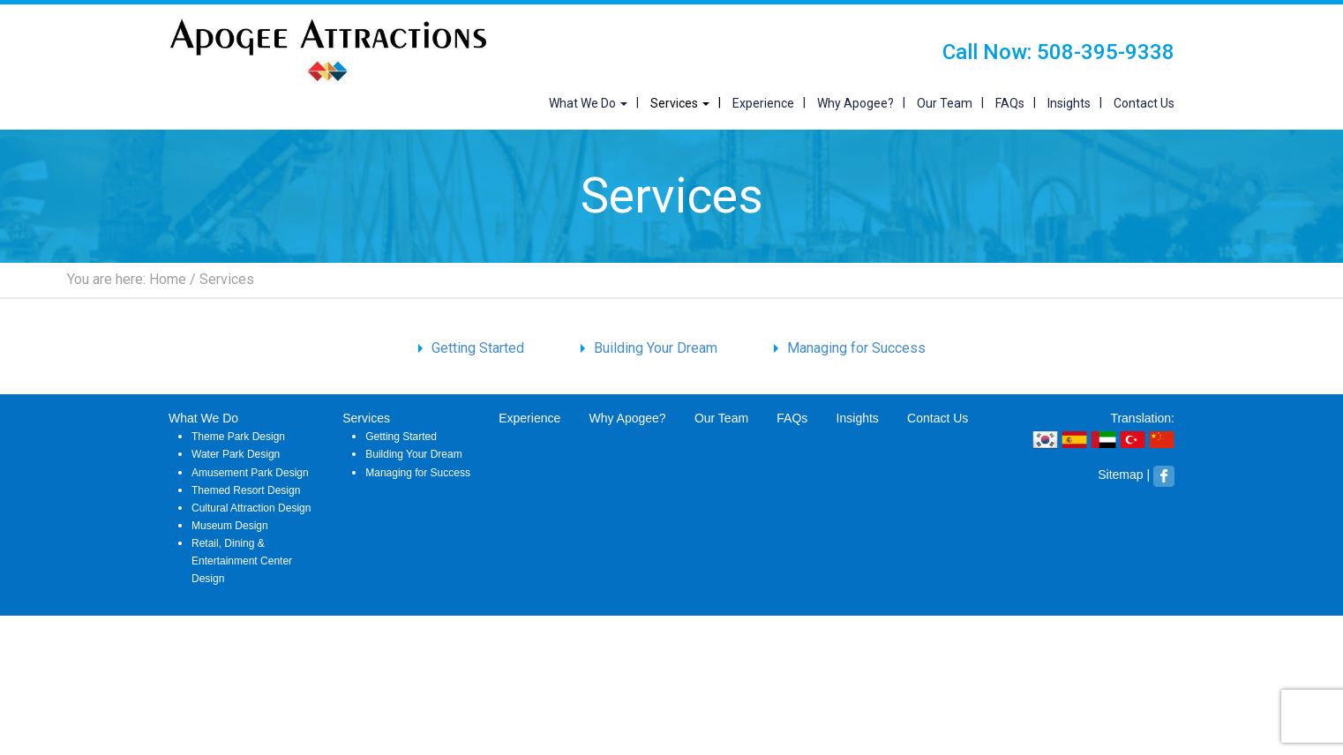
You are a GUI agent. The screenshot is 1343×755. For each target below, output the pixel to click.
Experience (763, 103)
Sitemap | (1124, 474)
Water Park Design (235, 454)
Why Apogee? (855, 103)
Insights (1069, 103)
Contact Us (1144, 103)
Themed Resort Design (245, 490)
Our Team (944, 103)
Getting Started (477, 348)
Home (167, 279)
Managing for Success (856, 348)
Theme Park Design (238, 436)
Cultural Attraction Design (251, 508)
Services (679, 103)
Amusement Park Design (250, 473)
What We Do (588, 103)
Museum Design (229, 526)
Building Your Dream (655, 348)
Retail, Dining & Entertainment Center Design (241, 561)
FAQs (1009, 103)
